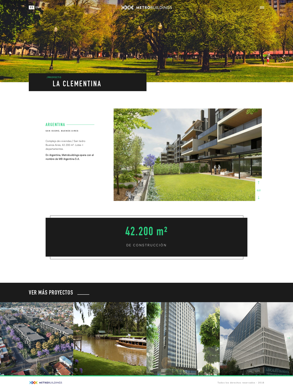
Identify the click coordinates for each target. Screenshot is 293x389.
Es (32, 7)
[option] (187, 154)
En (37, 7)
